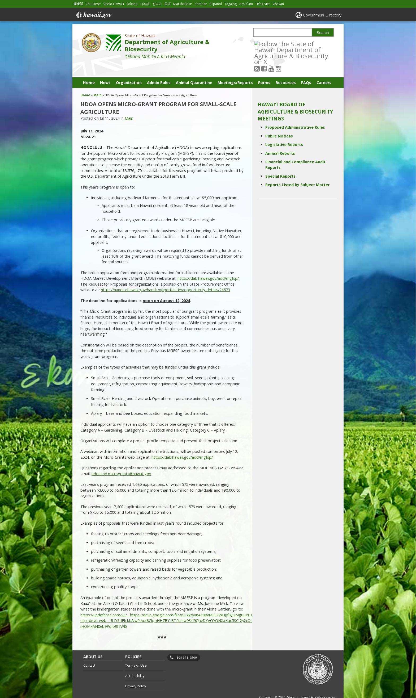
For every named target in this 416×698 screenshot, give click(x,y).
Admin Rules (159, 69)
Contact (89, 652)
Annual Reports (280, 140)
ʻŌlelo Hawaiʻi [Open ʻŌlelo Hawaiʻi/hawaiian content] (113, 4)
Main (97, 82)
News (105, 69)
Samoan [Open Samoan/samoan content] (201, 4)
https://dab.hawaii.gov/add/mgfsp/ (208, 265)
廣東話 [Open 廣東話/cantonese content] (78, 4)
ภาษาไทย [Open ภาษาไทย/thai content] (246, 4)
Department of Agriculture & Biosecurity (167, 45)
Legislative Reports (284, 131)
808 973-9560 (186, 644)
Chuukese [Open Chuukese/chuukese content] (93, 4)
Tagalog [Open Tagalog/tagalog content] (230, 4)
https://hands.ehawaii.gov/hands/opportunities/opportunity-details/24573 (165, 276)
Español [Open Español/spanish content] (216, 4)
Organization (129, 69)
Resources (286, 69)
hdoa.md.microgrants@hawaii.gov (121, 460)
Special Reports (280, 162)
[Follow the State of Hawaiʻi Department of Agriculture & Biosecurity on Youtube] (278, 43)
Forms (264, 69)
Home (89, 69)
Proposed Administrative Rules (295, 114)
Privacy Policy (135, 672)
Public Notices (279, 122)
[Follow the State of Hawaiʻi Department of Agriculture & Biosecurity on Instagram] (285, 43)
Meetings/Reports (235, 69)
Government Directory (322, 15)
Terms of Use (136, 652)
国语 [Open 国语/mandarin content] (167, 4)
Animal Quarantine (194, 69)
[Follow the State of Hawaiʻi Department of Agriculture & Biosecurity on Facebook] (271, 43)
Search (323, 33)
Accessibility (134, 662)
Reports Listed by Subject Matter (297, 171)
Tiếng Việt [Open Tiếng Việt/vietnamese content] (262, 4)
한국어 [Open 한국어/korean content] (157, 4)
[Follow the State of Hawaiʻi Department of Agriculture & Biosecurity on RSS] (264, 43)
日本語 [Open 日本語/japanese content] (145, 4)
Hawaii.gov (93, 15)
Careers (324, 69)
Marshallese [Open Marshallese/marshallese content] (182, 4)
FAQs (306, 69)
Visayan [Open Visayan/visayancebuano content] (278, 4)
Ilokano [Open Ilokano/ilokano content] (132, 4)
